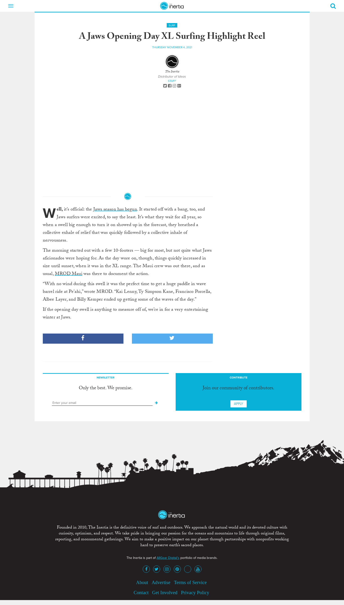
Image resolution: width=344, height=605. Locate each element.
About (142, 582)
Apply (238, 404)
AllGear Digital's (168, 558)
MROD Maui (68, 274)
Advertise (161, 582)
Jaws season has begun (115, 210)
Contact (141, 592)
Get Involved (164, 592)
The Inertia (172, 72)
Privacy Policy (195, 592)
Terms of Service (190, 582)
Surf (172, 25)
